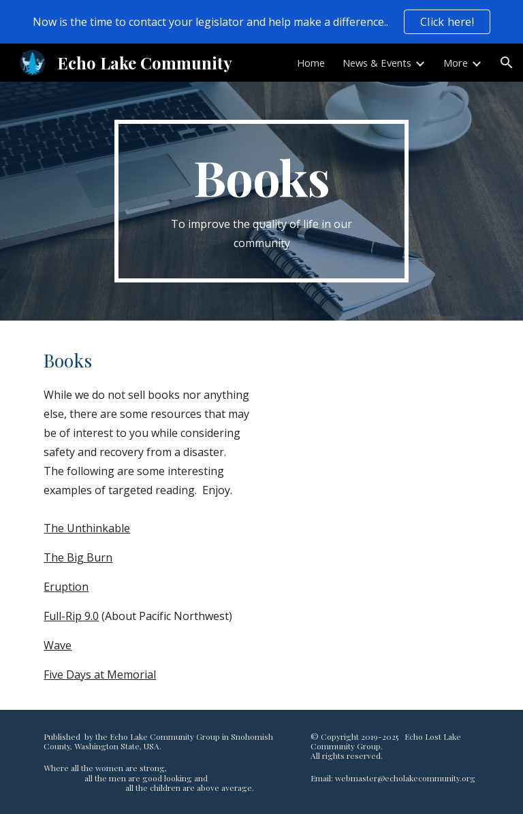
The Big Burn (78, 557)
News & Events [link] (377, 62)
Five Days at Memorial (100, 674)
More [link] (455, 62)
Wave (58, 645)
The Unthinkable (87, 528)
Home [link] (311, 62)
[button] (506, 62)
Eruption (66, 586)
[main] (261, 201)
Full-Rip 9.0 (71, 615)
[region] (261, 22)
